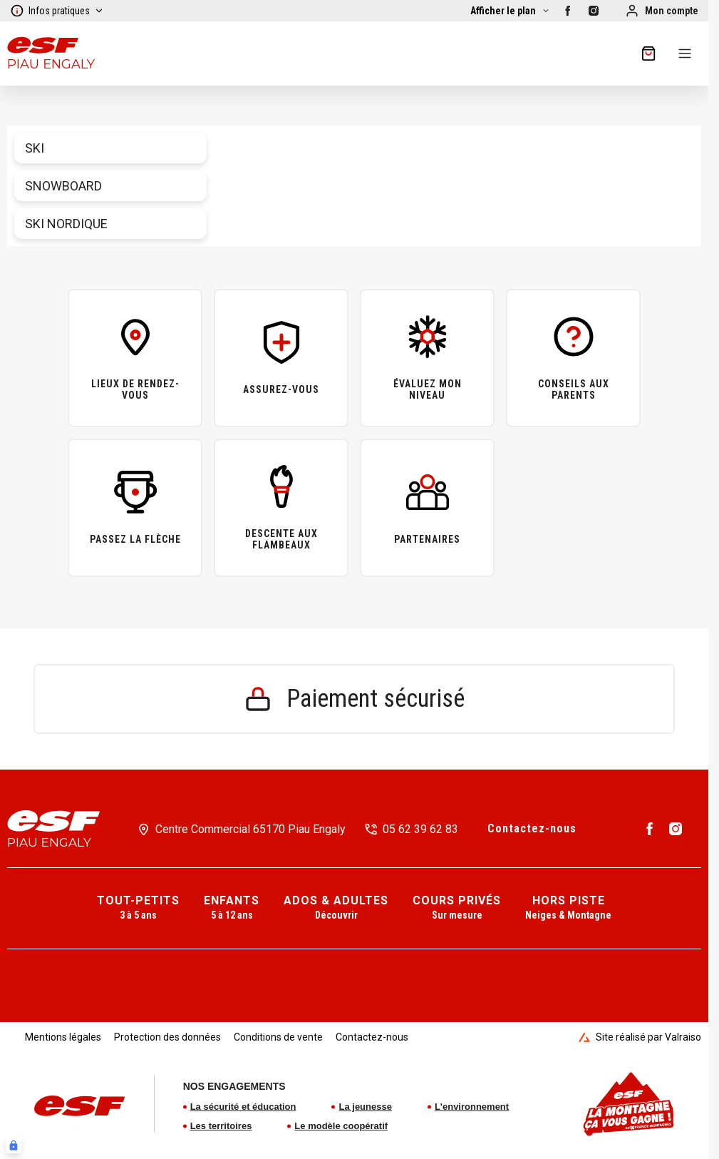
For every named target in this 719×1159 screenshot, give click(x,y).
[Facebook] (568, 11)
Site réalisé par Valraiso (640, 1037)
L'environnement (472, 1106)
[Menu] (684, 53)
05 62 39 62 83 (420, 829)
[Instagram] (593, 11)
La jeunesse (364, 1106)
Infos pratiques (57, 11)
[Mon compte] (661, 11)
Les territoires (221, 1125)
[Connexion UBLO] (13, 1145)
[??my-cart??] (648, 53)
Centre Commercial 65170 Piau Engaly (250, 829)
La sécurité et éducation (243, 1106)
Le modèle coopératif (341, 1125)
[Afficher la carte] (510, 10)
